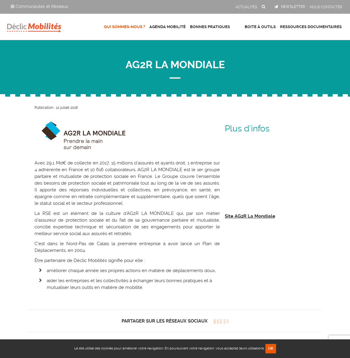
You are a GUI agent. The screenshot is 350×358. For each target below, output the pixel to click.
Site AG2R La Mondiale (250, 216)
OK (270, 348)
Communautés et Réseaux (39, 6)
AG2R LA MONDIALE (175, 65)
